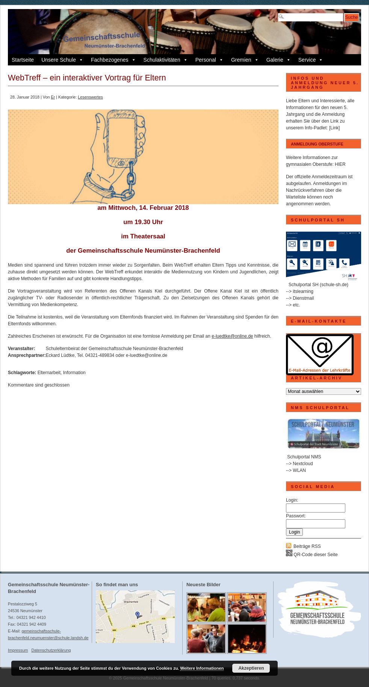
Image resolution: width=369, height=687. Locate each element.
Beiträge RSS (307, 546)
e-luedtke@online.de (232, 336)
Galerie (278, 60)
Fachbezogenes (113, 60)
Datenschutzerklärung (51, 650)
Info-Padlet (316, 127)
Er (53, 97)
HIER (340, 164)
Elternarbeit (49, 372)
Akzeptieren (251, 668)
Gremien (245, 60)
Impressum (18, 650)
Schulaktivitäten (166, 60)
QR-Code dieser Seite (312, 554)
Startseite (23, 60)
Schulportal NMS (304, 457)
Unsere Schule (62, 60)
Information (74, 372)
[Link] (334, 127)
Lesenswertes (90, 97)
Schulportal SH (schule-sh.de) (318, 284)
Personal (209, 60)
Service (311, 60)
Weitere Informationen (202, 668)
